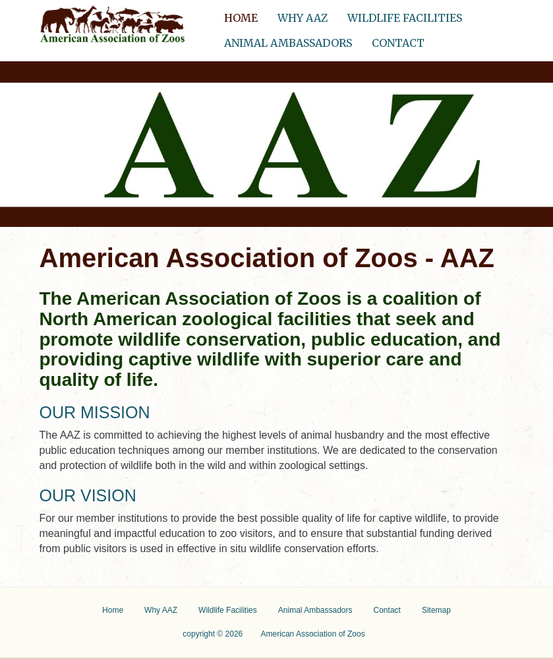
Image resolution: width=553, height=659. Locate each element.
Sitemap (436, 610)
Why (160, 610)
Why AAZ (302, 17)
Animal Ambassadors (288, 42)
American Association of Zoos (313, 634)
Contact (398, 42)
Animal (315, 610)
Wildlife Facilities (404, 17)
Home (246, 14)
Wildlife (227, 610)
